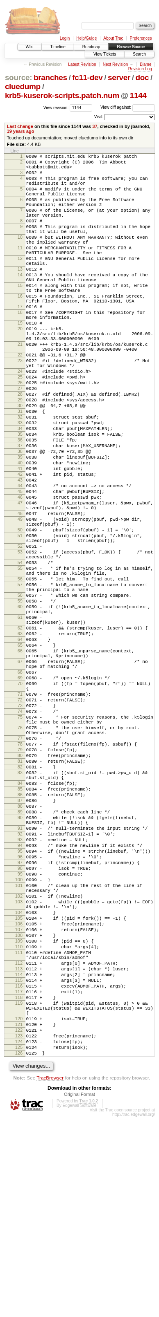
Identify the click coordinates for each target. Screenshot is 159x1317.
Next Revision (115, 64)
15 (20, 314)
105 (19, 1087)
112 (19, 1142)
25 (20, 427)
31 (20, 468)
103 (19, 1067)
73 (20, 828)
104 (19, 1080)
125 (19, 1244)
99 (20, 1033)
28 (20, 448)
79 (20, 882)
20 (20, 367)
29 (20, 454)
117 (19, 1176)
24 (20, 420)
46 (20, 573)
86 (20, 936)
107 (19, 1101)
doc (142, 77)
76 (20, 855)
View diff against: (127, 107)
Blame (145, 64)
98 (20, 1026)
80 (20, 889)
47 (20, 580)
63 (20, 740)
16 (20, 327)
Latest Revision (82, 64)
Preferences (141, 38)
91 (20, 977)
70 (20, 801)
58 (20, 693)
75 (20, 842)
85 (20, 929)
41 (20, 538)
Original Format (79, 1294)
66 (20, 761)
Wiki (30, 47)
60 (20, 707)
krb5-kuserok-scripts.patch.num (62, 95)
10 (20, 255)
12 (20, 281)
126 (19, 1251)
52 (20, 633)
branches (50, 77)
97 (20, 1019)
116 (19, 1169)
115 (19, 1162)
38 (20, 517)
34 (20, 489)
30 (20, 461)
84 (20, 923)
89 (20, 957)
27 (20, 441)
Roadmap (91, 47)
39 (20, 524)
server (119, 77)
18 (20, 347)
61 (20, 720)
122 (19, 1223)
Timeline (57, 47)
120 (19, 1209)
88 (20, 950)
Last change (20, 126)
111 (19, 1129)
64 (20, 747)
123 (19, 1230)
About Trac (113, 38)
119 (19, 1190)
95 (20, 1005)
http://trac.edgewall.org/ (133, 1314)
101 (19, 1047)
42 (20, 545)
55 (20, 660)
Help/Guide (86, 38)
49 (20, 600)
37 (94, 126)
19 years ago (20, 131)
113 (19, 1149)
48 (20, 593)
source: (18, 77)
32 (20, 475)
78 (20, 875)
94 (20, 998)
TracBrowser (50, 1277)
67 (20, 774)
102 (19, 1060)
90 (20, 964)
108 (19, 1108)
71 (20, 814)
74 (20, 835)
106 (19, 1094)
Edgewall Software (79, 1305)
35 (20, 496)
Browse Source (131, 47)
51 (20, 620)
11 (20, 268)
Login (65, 38)
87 (20, 943)
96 (20, 1012)
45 (20, 566)
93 (20, 991)
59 (20, 700)
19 (20, 360)
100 (19, 1040)
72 (20, 821)
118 (19, 1183)
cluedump (23, 86)
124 (19, 1237)
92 (20, 984)
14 (20, 301)
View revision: (56, 107)
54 (20, 653)
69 (20, 794)
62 (20, 733)
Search (139, 54)
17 (20, 340)
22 (20, 400)
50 (20, 613)
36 (20, 503)
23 (20, 407)
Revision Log (140, 69)
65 (20, 754)
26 (20, 434)
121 (19, 1216)
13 (20, 294)
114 (19, 1155)
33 (20, 482)
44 (20, 559)
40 (20, 531)
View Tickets (104, 54)
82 (20, 902)
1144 (138, 95)
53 (20, 640)
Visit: (98, 116)
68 (20, 787)
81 (20, 896)
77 (20, 868)
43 (20, 552)
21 (20, 387)
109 (19, 1115)
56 (20, 673)
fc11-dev (87, 77)
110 (19, 1122)
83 (20, 909)
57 (20, 680)
